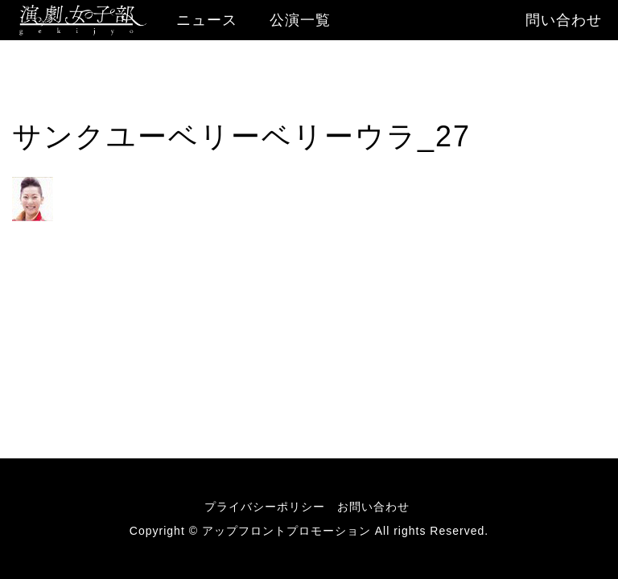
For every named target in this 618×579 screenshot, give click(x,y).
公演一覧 (300, 20)
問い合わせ (563, 20)
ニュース (206, 20)
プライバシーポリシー (264, 506)
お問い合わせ (373, 506)
